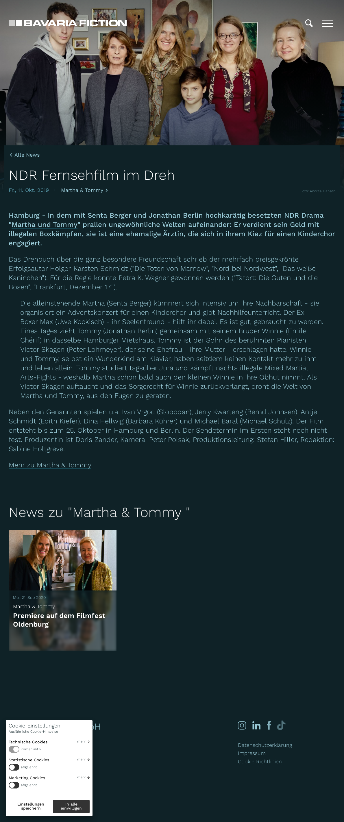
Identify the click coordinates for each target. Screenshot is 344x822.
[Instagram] (242, 725)
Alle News (27, 155)
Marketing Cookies (27, 777)
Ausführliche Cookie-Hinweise (33, 732)
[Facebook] (268, 725)
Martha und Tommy (44, 225)
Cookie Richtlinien (260, 761)
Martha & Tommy (82, 190)
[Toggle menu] (327, 23)
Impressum (252, 753)
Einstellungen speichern (30, 806)
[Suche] (309, 23)
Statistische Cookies (29, 760)
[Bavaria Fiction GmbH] (68, 23)
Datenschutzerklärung (265, 745)
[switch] (49, 749)
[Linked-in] (256, 725)
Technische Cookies (28, 742)
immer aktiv (31, 749)
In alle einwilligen (71, 806)
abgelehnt (29, 767)
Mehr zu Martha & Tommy (50, 465)
